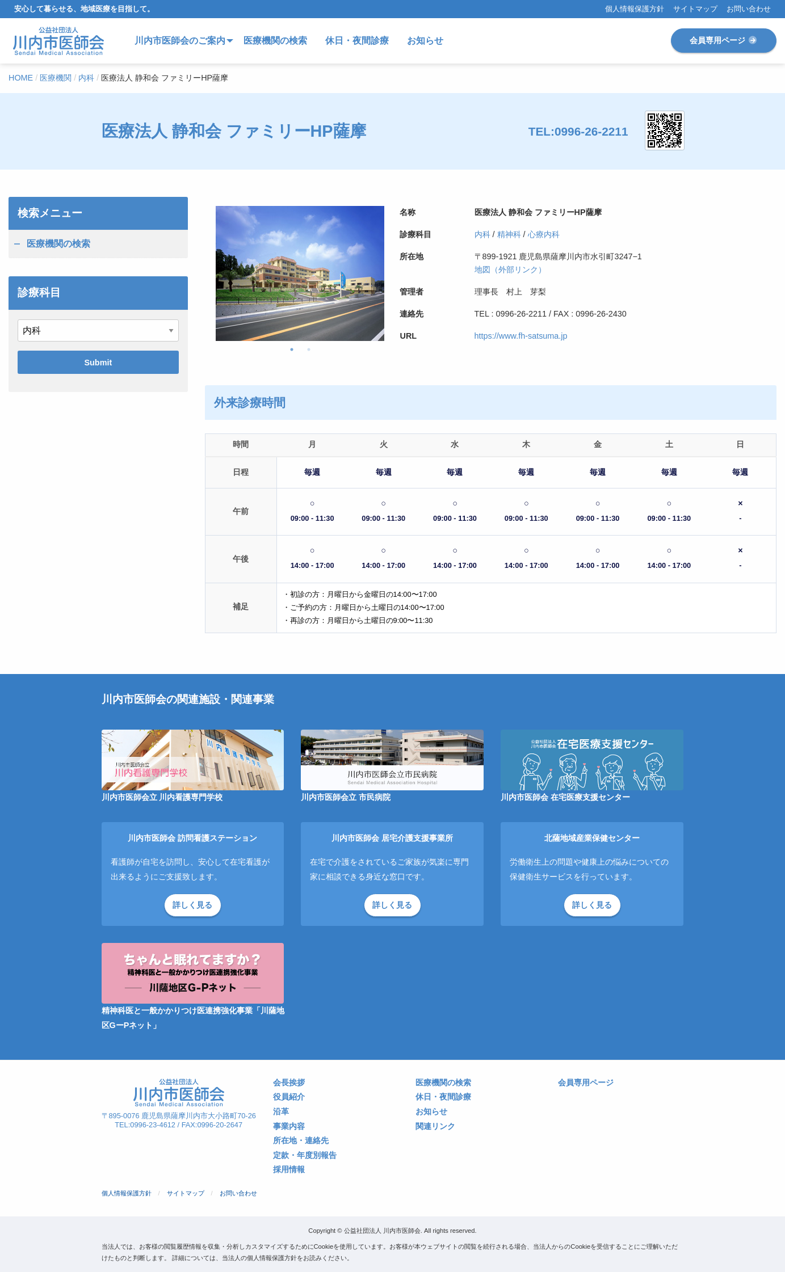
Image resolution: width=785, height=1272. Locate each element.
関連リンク (435, 1126)
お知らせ (431, 1111)
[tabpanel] (300, 273)
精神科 (509, 234)
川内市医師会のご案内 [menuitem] (180, 40)
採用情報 (289, 1169)
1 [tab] (291, 349)
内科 (482, 234)
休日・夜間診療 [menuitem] (357, 40)
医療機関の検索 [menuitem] (275, 40)
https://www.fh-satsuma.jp (521, 335)
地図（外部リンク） (510, 269)
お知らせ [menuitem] (425, 40)
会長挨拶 (289, 1083)
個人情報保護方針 (634, 9)
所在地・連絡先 (301, 1140)
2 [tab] (308, 349)
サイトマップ (695, 9)
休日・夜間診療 (443, 1097)
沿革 (281, 1111)
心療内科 (544, 234)
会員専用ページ (724, 40)
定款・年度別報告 (305, 1155)
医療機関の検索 (58, 243)
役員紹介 (289, 1097)
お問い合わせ (749, 9)
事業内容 (289, 1126)
